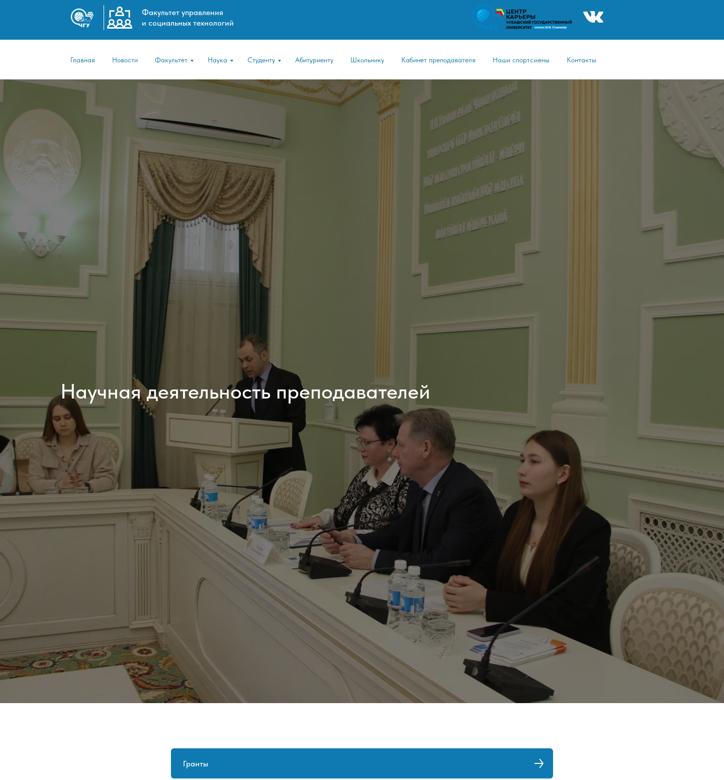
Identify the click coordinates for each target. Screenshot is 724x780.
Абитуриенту (314, 60)
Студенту (261, 60)
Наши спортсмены (521, 60)
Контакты (581, 60)
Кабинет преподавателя (438, 60)
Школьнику (367, 60)
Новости (125, 60)
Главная (82, 60)
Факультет (171, 60)
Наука (217, 60)
